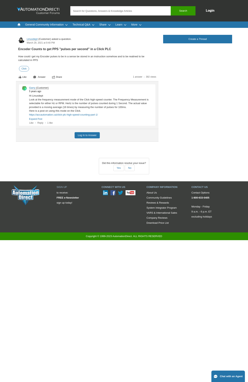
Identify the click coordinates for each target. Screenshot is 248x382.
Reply (40, 123)
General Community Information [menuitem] (46, 24)
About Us (151, 192)
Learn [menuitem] (121, 24)
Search (183, 10)
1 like (50, 123)
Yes (119, 167)
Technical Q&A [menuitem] (83, 24)
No (129, 167)
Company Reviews (156, 217)
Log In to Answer (87, 135)
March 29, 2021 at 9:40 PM (41, 42)
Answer (39, 77)
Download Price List (157, 222)
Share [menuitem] (105, 24)
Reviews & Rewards (157, 202)
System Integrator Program (161, 207)
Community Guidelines (159, 197)
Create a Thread (198, 39)
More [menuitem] (136, 24)
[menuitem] (19, 24)
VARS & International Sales (161, 212)
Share (57, 77)
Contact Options (200, 192)
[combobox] (132, 10)
